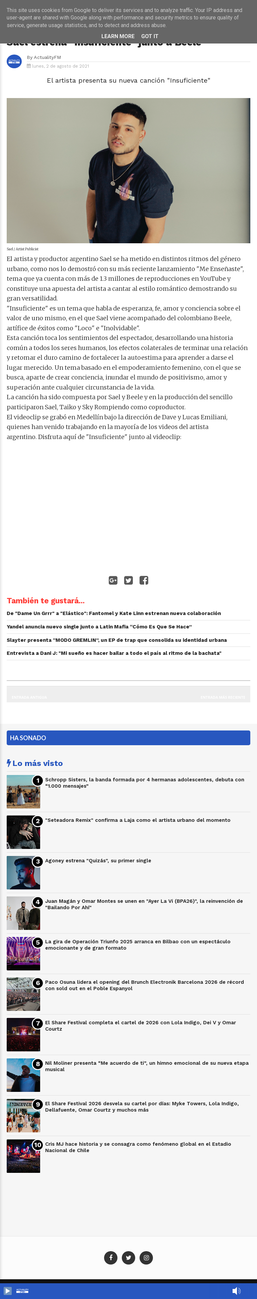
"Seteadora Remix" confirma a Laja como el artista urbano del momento (138, 820)
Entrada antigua (29, 697)
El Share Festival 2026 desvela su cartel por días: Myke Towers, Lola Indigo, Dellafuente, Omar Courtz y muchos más (142, 1107)
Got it (150, 36)
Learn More (118, 36)
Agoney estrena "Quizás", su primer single (98, 861)
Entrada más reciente (223, 697)
